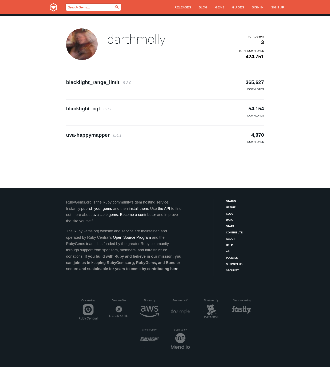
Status (231, 201)
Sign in (257, 7)
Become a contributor (138, 215)
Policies (232, 257)
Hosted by (151, 300)
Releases (182, 7)
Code (229, 213)
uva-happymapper (93, 135)
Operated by (89, 302)
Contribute (234, 232)
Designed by (120, 300)
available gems (105, 215)
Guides (238, 7)
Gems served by (242, 300)
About (230, 238)
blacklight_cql (89, 108)
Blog (203, 7)
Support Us (234, 264)
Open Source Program (132, 237)
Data (229, 219)
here (174, 269)
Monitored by (212, 300)
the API (164, 208)
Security (232, 270)
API (228, 251)
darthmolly (136, 39)
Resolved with (181, 300)
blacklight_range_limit (98, 82)
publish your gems (96, 208)
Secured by (182, 329)
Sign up (277, 7)
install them (138, 208)
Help (229, 245)
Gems (219, 7)
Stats (230, 226)
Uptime (231, 207)
